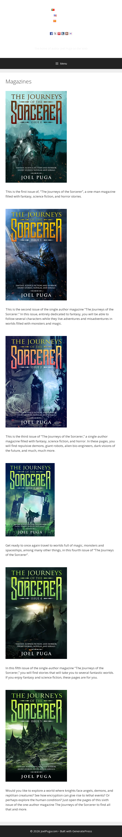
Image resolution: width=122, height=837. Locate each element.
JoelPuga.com (61, 43)
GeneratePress (82, 831)
